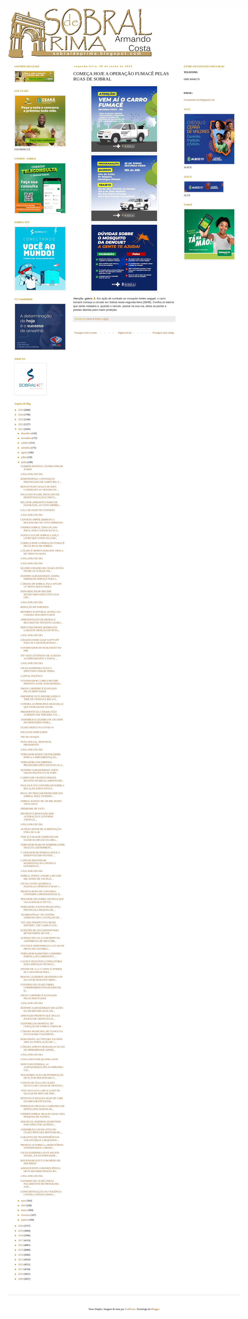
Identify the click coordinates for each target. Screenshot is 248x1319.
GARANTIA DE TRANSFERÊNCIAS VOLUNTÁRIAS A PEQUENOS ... (40, 1138)
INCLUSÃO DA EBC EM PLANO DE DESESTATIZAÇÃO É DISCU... (40, 496)
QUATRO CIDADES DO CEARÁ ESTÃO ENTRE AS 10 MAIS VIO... (42, 569)
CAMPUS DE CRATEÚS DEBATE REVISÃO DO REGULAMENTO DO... (42, 779)
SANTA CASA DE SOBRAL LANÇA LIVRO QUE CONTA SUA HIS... (40, 537)
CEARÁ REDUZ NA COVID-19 (37, 727)
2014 (21, 1254)
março (24, 1210)
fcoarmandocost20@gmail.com (199, 99)
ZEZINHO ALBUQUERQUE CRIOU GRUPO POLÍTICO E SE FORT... (40, 771)
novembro (26, 438)
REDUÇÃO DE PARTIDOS (35, 607)
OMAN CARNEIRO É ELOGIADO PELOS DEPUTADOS (39, 690)
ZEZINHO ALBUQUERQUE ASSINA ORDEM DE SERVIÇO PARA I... (40, 577)
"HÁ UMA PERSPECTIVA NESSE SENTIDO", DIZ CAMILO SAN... (39, 924)
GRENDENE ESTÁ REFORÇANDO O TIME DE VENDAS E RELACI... (40, 698)
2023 (21, 419)
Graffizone (130, 1309)
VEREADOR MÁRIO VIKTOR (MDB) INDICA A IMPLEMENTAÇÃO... (41, 756)
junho (24, 462)
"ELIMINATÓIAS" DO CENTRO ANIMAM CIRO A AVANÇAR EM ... (41, 916)
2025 (21, 409)
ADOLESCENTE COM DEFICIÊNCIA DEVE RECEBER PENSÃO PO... (40, 1169)
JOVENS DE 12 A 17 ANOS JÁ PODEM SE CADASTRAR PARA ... (41, 970)
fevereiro (26, 1215)
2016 (21, 1245)
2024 (21, 414)
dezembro (26, 433)
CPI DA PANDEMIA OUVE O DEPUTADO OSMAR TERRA (38, 669)
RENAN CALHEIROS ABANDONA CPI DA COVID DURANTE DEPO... (41, 978)
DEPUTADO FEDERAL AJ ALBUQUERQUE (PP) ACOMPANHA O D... (42, 1067)
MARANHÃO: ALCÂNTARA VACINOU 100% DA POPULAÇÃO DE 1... (42, 1040)
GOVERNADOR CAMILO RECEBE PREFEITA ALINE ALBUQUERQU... (41, 682)
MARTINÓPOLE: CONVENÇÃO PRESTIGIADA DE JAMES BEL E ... (41, 480)
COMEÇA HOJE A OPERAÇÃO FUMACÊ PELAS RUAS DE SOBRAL (42, 544)
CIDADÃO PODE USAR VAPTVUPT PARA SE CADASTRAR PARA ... (40, 641)
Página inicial (125, 332)
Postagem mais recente (85, 332)
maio (24, 1200)
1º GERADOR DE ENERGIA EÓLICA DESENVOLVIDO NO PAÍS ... (40, 854)
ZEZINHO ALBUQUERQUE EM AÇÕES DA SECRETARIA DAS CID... (42, 1009)
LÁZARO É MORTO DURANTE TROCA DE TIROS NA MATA (42, 552)
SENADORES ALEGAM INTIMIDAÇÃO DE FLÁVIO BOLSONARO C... (42, 1076)
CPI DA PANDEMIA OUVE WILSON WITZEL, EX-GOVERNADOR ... (40, 1154)
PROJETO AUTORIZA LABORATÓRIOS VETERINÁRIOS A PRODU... (42, 1146)
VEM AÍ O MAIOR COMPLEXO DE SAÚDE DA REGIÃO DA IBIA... (39, 838)
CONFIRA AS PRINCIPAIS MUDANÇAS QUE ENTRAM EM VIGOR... (42, 705)
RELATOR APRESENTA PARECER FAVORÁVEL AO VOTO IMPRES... (41, 504)
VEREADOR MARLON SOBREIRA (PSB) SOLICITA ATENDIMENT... (42, 846)
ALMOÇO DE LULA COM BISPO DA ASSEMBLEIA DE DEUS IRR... (40, 939)
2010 (21, 1273)
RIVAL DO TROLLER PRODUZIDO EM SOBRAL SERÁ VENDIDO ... (42, 795)
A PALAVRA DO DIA (32, 474)
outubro (25, 442)
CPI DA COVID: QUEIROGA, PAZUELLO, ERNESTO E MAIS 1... (41, 885)
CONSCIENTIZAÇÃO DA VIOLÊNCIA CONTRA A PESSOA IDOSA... (41, 1193)
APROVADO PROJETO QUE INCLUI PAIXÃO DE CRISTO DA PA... (40, 1017)
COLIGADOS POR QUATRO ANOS (39, 1059)
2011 (21, 1269)
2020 (21, 1225)
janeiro (25, 1219)
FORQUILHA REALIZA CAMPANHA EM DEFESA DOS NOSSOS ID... (42, 1107)
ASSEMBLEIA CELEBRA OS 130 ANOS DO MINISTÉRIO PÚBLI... (42, 721)
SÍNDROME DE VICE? (33, 808)
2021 (21, 429)
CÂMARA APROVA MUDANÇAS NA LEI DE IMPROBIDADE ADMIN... (43, 1048)
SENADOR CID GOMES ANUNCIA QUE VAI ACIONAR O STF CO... (42, 900)
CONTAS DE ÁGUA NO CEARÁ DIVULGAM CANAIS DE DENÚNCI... (42, 1084)
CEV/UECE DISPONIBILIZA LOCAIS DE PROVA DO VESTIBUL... (42, 947)
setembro (26, 447)
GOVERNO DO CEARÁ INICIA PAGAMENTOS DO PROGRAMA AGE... (40, 1183)
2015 (21, 1249)
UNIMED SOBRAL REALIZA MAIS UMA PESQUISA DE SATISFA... (43, 1115)
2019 (21, 1230)
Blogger (155, 1309)
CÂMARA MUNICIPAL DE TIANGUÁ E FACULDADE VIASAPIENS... (42, 1033)
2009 (21, 1278)
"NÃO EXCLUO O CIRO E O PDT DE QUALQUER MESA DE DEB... (40, 1092)
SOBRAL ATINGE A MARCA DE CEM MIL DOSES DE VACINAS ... (41, 877)
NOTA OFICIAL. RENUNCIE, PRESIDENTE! (36, 743)
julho (24, 457)
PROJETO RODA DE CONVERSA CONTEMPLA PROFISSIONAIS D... (41, 893)
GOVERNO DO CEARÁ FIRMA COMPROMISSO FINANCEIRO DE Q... (41, 987)
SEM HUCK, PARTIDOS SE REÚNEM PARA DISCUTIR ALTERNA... (41, 1123)
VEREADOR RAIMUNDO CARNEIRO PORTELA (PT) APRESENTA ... (41, 955)
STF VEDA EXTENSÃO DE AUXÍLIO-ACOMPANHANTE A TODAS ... (41, 657)
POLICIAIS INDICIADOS (34, 732)
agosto (24, 452)
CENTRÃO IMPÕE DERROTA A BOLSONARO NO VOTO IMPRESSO (42, 521)
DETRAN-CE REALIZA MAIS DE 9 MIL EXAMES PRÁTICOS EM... (42, 1100)
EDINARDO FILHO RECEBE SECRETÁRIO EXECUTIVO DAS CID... (40, 594)
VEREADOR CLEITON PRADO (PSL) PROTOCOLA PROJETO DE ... (41, 908)
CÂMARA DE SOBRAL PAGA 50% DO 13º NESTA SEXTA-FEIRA (41, 585)
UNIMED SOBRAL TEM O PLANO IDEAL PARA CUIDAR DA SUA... (40, 529)
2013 (21, 1259)
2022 (21, 424)
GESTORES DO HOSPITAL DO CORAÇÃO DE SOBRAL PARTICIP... (42, 1025)
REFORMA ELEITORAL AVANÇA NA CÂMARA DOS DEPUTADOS (41, 613)
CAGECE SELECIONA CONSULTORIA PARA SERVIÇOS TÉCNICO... (41, 963)
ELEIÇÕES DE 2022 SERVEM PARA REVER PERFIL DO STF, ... (40, 932)
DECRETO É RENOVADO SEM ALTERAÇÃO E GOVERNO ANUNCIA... (37, 816)
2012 (21, 1264)
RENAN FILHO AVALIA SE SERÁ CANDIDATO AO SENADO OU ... (40, 488)
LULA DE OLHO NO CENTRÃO (38, 510)
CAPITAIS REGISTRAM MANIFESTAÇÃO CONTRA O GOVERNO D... (38, 863)
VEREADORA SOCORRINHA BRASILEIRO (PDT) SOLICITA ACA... (42, 764)
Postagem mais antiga (163, 332)
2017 (21, 1240)
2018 (21, 1235)
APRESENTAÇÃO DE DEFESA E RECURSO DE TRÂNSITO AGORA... (42, 621)
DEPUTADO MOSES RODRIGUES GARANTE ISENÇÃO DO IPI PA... (40, 629)
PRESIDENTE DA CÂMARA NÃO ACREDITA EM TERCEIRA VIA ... (40, 713)
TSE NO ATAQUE (30, 736)
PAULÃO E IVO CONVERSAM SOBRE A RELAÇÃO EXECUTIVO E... (42, 787)
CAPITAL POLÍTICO (31, 676)
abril (23, 1205)
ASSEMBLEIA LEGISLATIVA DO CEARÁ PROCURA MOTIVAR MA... (41, 1131)
